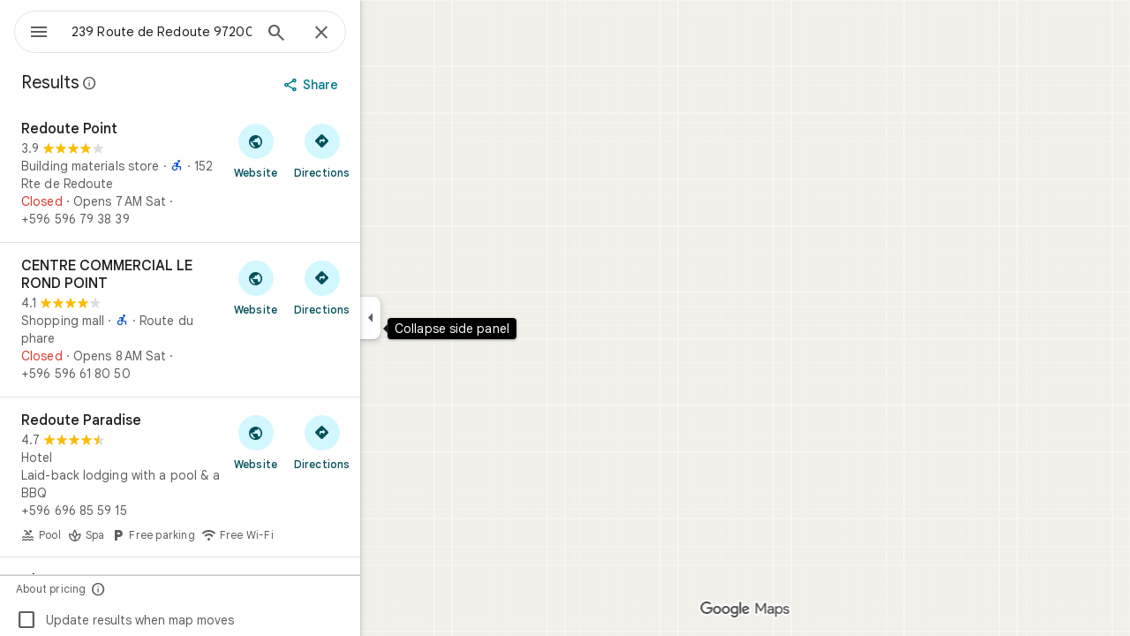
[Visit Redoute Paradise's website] (319, 442)
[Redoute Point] (244, 174)
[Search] (340, 34)
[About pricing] (162, 588)
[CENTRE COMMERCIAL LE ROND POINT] (244, 320)
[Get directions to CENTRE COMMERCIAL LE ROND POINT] (385, 287)
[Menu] (32, 30)
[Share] (376, 85)
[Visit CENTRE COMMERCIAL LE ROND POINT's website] (319, 287)
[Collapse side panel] (434, 318)
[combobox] (207, 31)
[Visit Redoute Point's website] (319, 150)
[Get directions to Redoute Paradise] (385, 442)
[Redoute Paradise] (244, 477)
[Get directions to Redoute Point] (385, 150)
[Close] (385, 33)
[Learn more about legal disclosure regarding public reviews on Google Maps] (153, 83)
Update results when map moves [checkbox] (188, 620)
